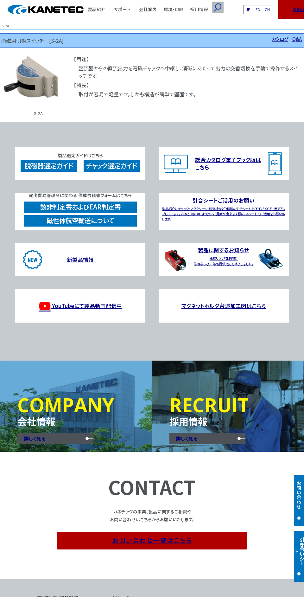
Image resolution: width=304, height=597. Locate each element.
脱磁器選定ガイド (49, 165)
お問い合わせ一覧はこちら (152, 540)
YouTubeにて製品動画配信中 (80, 306)
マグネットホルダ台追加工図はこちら (223, 306)
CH (267, 9)
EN (258, 9)
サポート (122, 9)
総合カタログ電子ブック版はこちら (228, 163)
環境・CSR (173, 9)
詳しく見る (35, 438)
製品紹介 (96, 9)
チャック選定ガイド (111, 165)
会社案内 (148, 9)
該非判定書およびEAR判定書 (80, 206)
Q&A (297, 38)
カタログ (280, 38)
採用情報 (199, 9)
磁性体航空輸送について (80, 220)
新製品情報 (80, 259)
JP (248, 9)
